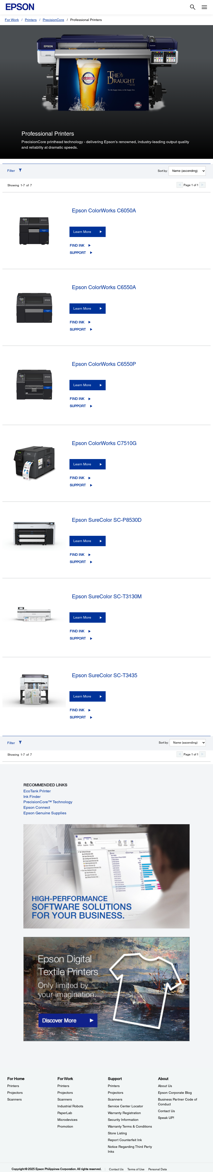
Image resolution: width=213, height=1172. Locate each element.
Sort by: (163, 171)
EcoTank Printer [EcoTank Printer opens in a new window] (37, 791)
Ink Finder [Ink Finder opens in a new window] (32, 796)
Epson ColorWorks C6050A (104, 211)
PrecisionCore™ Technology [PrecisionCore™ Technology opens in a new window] (47, 802)
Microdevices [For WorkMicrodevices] (67, 1120)
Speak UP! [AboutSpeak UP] (166, 1118)
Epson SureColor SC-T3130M (107, 596)
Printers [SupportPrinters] (114, 1086)
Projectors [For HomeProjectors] (15, 1093)
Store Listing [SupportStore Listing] (117, 1133)
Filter (11, 171)
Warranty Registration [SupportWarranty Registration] (124, 1113)
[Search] (193, 7)
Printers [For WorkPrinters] (63, 1086)
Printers (31, 20)
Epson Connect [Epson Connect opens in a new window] (36, 807)
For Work (12, 20)
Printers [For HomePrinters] (13, 1086)
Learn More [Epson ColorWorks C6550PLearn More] (82, 385)
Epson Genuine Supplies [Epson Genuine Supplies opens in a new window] (44, 813)
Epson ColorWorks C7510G (104, 443)
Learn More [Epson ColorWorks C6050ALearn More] (82, 232)
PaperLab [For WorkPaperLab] (64, 1113)
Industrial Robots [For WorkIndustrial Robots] (70, 1106)
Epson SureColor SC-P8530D (107, 520)
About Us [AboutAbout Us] (165, 1086)
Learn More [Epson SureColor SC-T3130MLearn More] (82, 617)
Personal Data (157, 1169)
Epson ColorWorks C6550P (104, 364)
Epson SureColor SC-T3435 (104, 675)
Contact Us (116, 1169)
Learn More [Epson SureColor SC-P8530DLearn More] (82, 541)
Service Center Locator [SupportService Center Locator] (125, 1106)
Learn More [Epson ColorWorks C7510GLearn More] (82, 464)
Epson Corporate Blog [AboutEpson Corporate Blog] (175, 1093)
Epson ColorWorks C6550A (104, 287)
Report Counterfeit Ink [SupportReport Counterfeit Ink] (125, 1140)
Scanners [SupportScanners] (115, 1099)
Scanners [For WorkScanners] (64, 1099)
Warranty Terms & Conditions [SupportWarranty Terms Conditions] (130, 1126)
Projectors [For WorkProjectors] (65, 1093)
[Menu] (204, 7)
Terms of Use (135, 1169)
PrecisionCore (53, 20)
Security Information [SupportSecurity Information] (123, 1120)
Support (78, 253)
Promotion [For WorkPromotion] (65, 1126)
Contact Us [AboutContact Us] (166, 1111)
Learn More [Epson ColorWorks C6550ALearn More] (82, 308)
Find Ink (77, 245)
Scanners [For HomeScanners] (14, 1099)
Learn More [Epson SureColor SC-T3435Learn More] (82, 696)
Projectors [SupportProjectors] (115, 1093)
